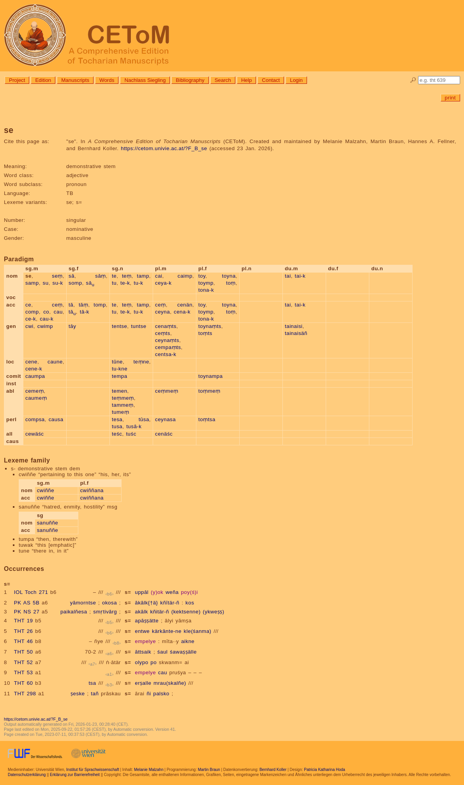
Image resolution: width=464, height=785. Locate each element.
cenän (184, 305)
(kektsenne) (186, 612)
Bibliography (190, 80)
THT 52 (23, 662)
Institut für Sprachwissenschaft (92, 769)
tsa (92, 683)
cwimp (45, 326)
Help (246, 80)
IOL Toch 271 (31, 592)
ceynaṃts (167, 340)
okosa (109, 603)
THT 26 (23, 631)
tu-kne (119, 369)
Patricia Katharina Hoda (324, 769)
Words (106, 80)
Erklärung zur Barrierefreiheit (75, 775)
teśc (117, 434)
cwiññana (92, 490)
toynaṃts (209, 326)
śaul (162, 652)
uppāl (141, 592)
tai (288, 276)
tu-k (138, 283)
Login (296, 80)
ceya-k (163, 283)
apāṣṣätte (147, 621)
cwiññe (46, 490)
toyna (229, 276)
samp (32, 283)
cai (158, 276)
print (450, 98)
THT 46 (23, 641)
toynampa (210, 376)
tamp (143, 276)
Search (223, 80)
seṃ (57, 276)
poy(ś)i (189, 592)
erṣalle (143, 683)
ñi (148, 693)
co (46, 312)
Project (17, 80)
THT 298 (25, 693)
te (114, 276)
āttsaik (143, 652)
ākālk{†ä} (146, 603)
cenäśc (164, 434)
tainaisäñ (296, 333)
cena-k (182, 312)
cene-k (33, 369)
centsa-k (165, 354)
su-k (58, 283)
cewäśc (34, 434)
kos (189, 603)
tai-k (300, 276)
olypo (141, 662)
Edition (43, 80)
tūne (117, 362)
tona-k (206, 290)
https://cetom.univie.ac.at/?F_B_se (164, 148)
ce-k (30, 319)
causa (56, 419)
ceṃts (162, 333)
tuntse (138, 326)
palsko (161, 693)
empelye (145, 641)
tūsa (144, 419)
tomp (100, 305)
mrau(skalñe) (169, 683)
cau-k (46, 319)
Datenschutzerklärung (27, 775)
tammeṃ (123, 405)
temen (119, 391)
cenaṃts (165, 326)
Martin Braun (209, 769)
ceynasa (165, 419)
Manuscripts (75, 80)
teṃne (141, 362)
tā (71, 305)
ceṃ (57, 305)
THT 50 (23, 652)
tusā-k (133, 426)
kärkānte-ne (167, 631)
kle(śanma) (198, 631)
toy (201, 276)
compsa (35, 419)
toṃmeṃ (209, 391)
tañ (95, 693)
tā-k (84, 312)
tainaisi (294, 326)
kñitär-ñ (159, 612)
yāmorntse (83, 603)
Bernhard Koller (272, 769)
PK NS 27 (27, 612)
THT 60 (23, 683)
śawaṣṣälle (183, 652)
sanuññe (47, 523)
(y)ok (157, 592)
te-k (125, 283)
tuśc (131, 434)
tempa (119, 376)
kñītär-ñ (169, 603)
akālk (141, 612)
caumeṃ (36, 398)
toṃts (205, 333)
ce (28, 305)
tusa (117, 426)
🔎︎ (413, 80)
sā (71, 276)
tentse (119, 326)
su (46, 283)
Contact (271, 80)
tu (114, 283)
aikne (187, 641)
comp (32, 312)
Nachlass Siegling (145, 80)
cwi (29, 326)
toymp (205, 283)
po (153, 662)
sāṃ (100, 276)
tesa (117, 419)
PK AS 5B (27, 603)
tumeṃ (120, 412)
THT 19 (23, 621)
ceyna (162, 312)
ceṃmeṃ (166, 391)
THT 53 (23, 672)
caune (55, 362)
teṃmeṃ (123, 398)
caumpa (35, 376)
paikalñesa (73, 612)
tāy (72, 326)
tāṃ (83, 305)
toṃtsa (206, 419)
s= (128, 592)
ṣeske (78, 693)
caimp (185, 276)
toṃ (231, 283)
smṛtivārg (105, 612)
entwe (142, 631)
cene (31, 362)
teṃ (127, 276)
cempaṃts (168, 347)
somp (75, 283)
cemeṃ (34, 391)
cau (58, 312)
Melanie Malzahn (149, 769)
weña (172, 592)
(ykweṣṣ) (213, 612)
